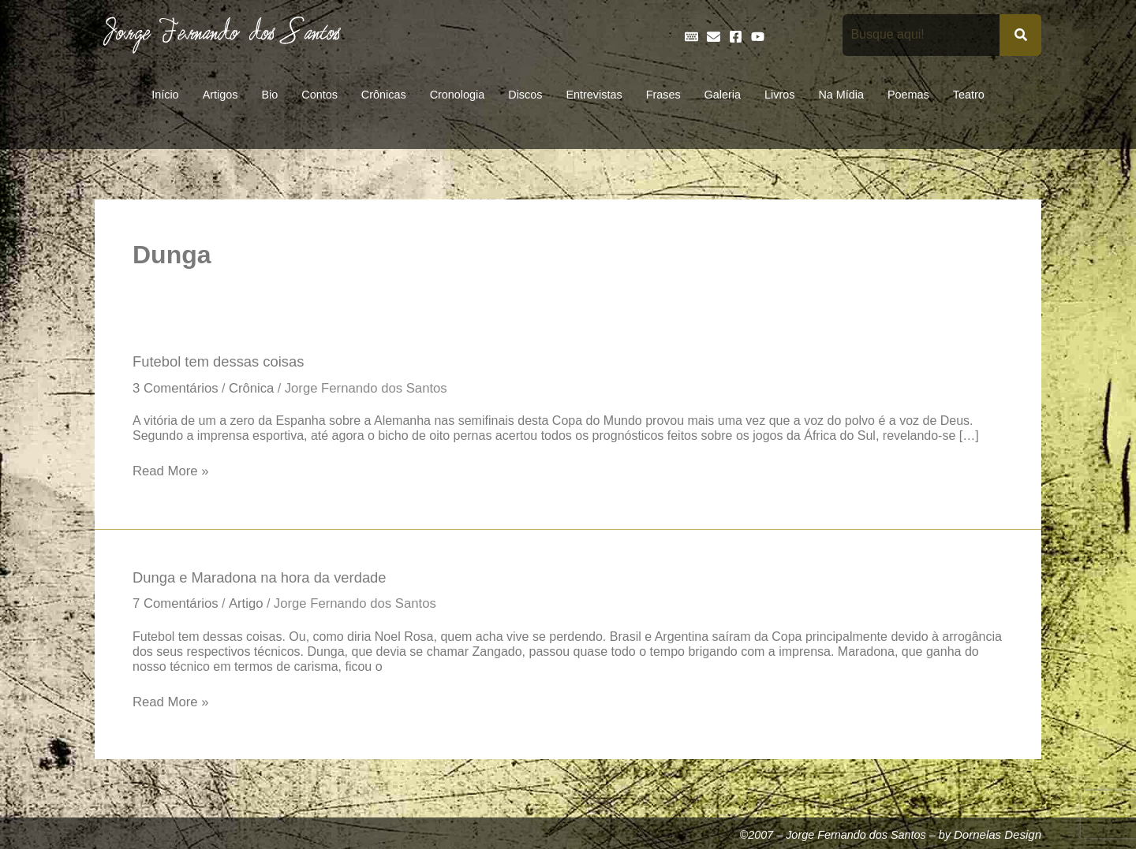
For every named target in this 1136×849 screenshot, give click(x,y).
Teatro (969, 94)
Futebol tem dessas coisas (223, 362)
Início (164, 94)
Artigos (220, 94)
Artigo (252, 608)
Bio (269, 94)
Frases (663, 94)
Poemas (908, 94)
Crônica (258, 389)
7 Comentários (177, 608)
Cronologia (457, 94)
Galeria (722, 94)
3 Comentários (177, 389)
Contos (319, 94)
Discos (525, 94)
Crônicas (383, 94)
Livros (779, 94)
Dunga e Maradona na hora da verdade (266, 581)
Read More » (173, 473)
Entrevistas (594, 94)
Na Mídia (841, 94)
